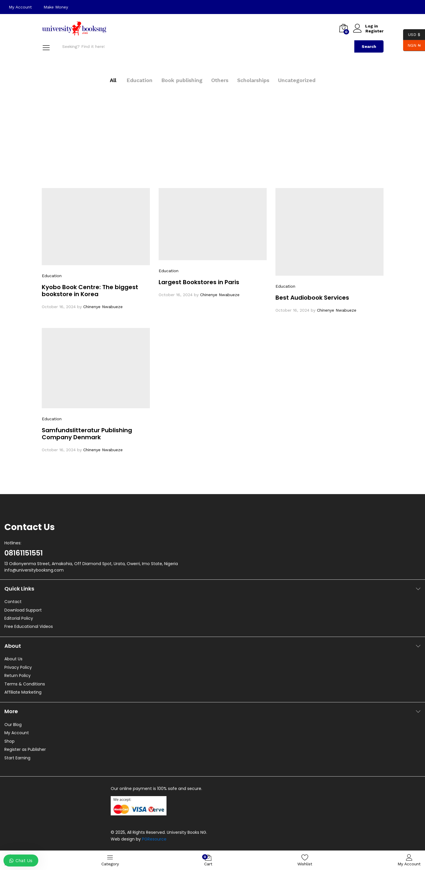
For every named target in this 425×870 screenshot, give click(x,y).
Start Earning (17, 758)
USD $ (411, 34)
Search (369, 46)
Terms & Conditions (24, 684)
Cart (208, 860)
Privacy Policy (18, 667)
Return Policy (17, 675)
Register (374, 31)
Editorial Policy (18, 618)
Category (110, 860)
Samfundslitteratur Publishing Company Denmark (87, 433)
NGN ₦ (412, 45)
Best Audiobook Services (312, 298)
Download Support (23, 610)
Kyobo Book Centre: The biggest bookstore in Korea (90, 290)
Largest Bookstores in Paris (199, 282)
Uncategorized (296, 80)
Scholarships (253, 80)
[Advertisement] (212, 130)
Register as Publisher (25, 749)
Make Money (56, 7)
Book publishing (181, 80)
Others (219, 80)
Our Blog (13, 724)
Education (139, 80)
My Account (20, 7)
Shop (9, 741)
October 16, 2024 (59, 306)
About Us (13, 659)
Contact (13, 602)
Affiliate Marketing (22, 692)
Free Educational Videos (28, 626)
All (113, 80)
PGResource (154, 839)
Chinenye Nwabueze (103, 306)
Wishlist (304, 860)
